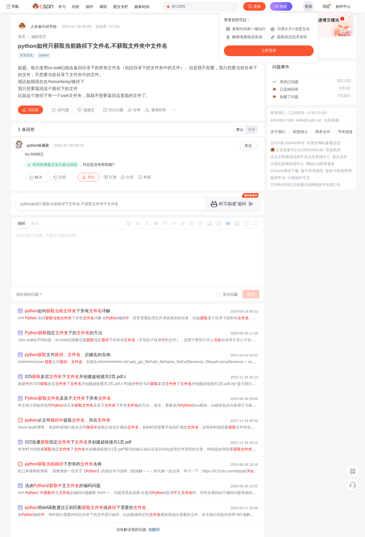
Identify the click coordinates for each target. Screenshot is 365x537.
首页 (21, 36)
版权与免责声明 (338, 171)
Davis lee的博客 (31, 427)
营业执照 (333, 150)
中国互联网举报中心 (287, 164)
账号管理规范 (312, 171)
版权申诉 (277, 178)
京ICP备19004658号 (287, 143)
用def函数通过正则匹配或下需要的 (85, 507)
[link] (21, 36)
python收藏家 (38, 145)
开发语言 (26, 55)
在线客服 (331, 120)
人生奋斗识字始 (43, 26)
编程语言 (38, 36)
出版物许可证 (299, 178)
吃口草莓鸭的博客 (33, 471)
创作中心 (343, 6)
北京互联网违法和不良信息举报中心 (300, 157)
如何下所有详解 (67, 311)
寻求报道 (345, 132)
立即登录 (268, 51)
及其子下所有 (68, 398)
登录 (308, 6)
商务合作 (322, 132)
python (44, 55)
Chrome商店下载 (284, 171)
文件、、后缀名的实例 (67, 354)
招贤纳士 (300, 132)
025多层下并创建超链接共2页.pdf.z (75, 376)
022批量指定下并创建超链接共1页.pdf (78, 442)
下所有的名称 (63, 464)
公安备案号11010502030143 (300, 150)
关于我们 (277, 132)
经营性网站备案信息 (323, 143)
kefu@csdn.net (308, 120)
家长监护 (339, 157)
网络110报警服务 (320, 164)
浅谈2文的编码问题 (62, 485)
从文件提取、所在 (67, 420)
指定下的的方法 (63, 332)
